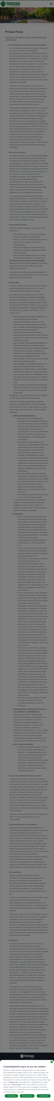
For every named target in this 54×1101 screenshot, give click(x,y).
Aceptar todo (43, 1096)
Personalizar (11, 1096)
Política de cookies (17, 1092)
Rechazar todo (27, 1096)
